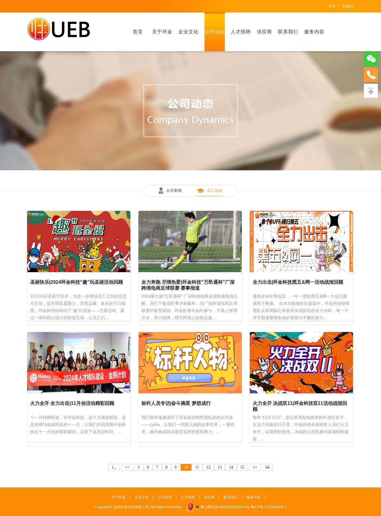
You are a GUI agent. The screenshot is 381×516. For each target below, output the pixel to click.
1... (114, 467)
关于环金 (162, 31)
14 (231, 467)
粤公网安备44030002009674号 (224, 507)
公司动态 (214, 31)
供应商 (264, 31)
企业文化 (188, 31)
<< (127, 467)
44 (267, 467)
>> (254, 467)
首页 (138, 31)
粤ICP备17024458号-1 (268, 507)
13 (220, 467)
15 (242, 467)
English (348, 6)
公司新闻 (174, 190)
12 (208, 467)
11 (197, 467)
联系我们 (288, 31)
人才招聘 (241, 31)
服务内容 (314, 31)
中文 (332, 6)
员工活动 (214, 190)
